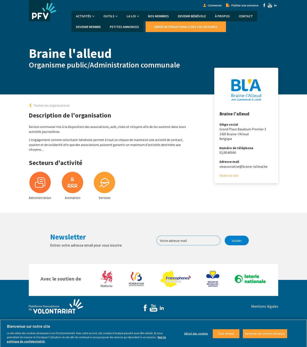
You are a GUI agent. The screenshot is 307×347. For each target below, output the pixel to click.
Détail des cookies (196, 335)
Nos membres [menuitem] (158, 16)
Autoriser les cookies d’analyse (265, 335)
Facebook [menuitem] (264, 5)
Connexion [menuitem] (215, 5)
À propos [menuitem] (222, 16)
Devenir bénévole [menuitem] (192, 16)
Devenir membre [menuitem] (88, 27)
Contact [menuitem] (246, 16)
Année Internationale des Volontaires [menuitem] (185, 27)
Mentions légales (264, 306)
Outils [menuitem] (108, 16)
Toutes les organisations (51, 105)
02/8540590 (227, 152)
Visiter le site (228, 175)
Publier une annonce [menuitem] (244, 5)
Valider (237, 240)
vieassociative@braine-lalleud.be (243, 166)
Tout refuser (226, 335)
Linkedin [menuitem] (275, 5)
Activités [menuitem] (83, 16)
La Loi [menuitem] (131, 16)
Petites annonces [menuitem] (124, 27)
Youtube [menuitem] (270, 5)
